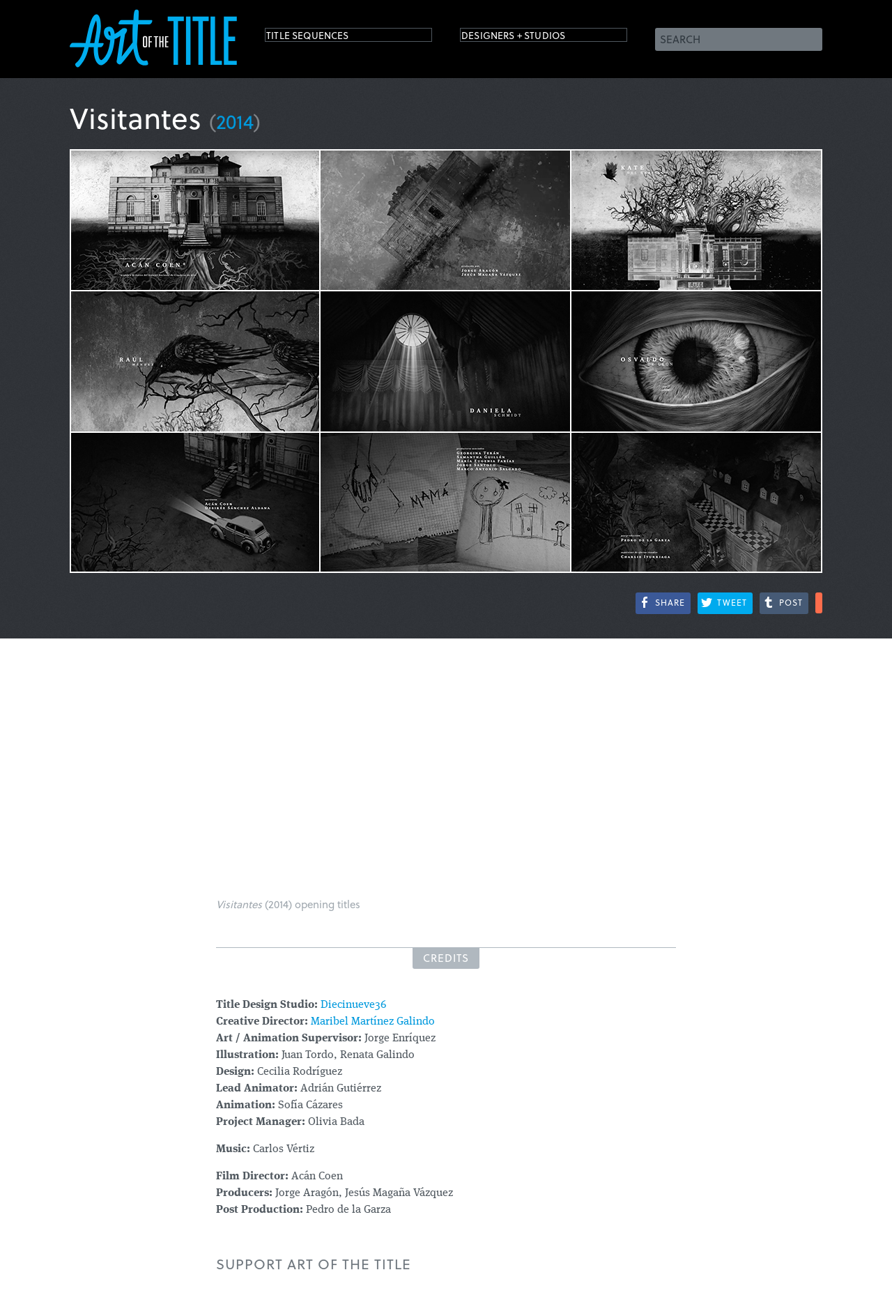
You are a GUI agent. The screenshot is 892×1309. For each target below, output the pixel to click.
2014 (235, 121)
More (818, 602)
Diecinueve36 (353, 1005)
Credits (446, 957)
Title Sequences (323, 38)
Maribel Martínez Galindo (373, 1021)
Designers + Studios (534, 38)
